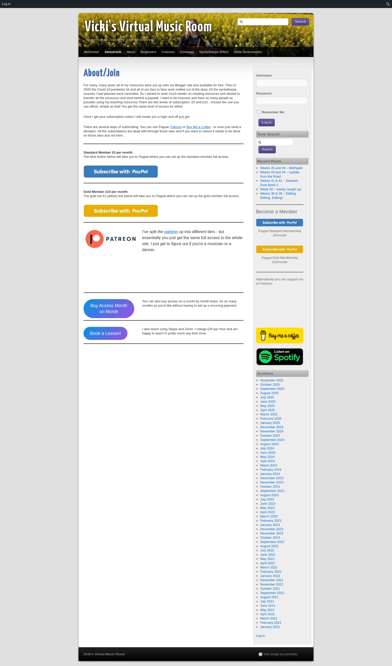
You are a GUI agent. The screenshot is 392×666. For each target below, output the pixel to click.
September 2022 (272, 542)
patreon (171, 232)
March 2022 (269, 567)
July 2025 (267, 397)
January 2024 (270, 474)
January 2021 (270, 627)
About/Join (113, 52)
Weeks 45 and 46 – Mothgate (281, 168)
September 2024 (272, 440)
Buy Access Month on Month (108, 308)
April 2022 (267, 563)
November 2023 (272, 482)
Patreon (176, 127)
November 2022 (272, 533)
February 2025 (271, 418)
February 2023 (271, 520)
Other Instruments (248, 52)
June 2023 (268, 503)
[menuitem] (388, 4)
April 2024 (267, 461)
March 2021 (269, 618)
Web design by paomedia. (281, 654)
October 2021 (270, 588)
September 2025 (272, 389)
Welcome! (91, 52)
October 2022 (270, 537)
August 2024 (269, 444)
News (131, 52)
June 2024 (268, 452)
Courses (168, 52)
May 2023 (267, 508)
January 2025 (270, 423)
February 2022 (271, 571)
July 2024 (267, 448)
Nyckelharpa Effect (213, 52)
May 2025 (267, 406)
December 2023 (272, 478)
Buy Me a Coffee (198, 127)
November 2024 (272, 431)
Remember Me (270, 112)
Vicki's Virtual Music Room (148, 27)
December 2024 (272, 427)
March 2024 (269, 465)
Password (263, 93)
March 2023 (269, 516)
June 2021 (268, 605)
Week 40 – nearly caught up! (281, 189)
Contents (187, 52)
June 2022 (268, 554)
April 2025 (267, 410)
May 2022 (267, 559)
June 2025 (268, 401)
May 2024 (267, 457)
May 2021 (267, 610)
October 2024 (270, 435)
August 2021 (269, 597)
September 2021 (272, 593)
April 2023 (267, 512)
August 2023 (269, 495)
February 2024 (271, 469)
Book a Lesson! (105, 333)
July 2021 (267, 601)
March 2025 (269, 414)
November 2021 (272, 584)
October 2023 (270, 486)
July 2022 (267, 550)
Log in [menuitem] (6, 4)
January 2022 (270, 576)
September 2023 (272, 491)
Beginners (148, 52)
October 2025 (270, 384)
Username (264, 75)
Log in (260, 635)
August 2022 (269, 546)
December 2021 (272, 580)
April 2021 (267, 614)
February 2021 (271, 622)
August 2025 (269, 393)
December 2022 (272, 529)
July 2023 (267, 499)
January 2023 (270, 525)
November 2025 (272, 380)
